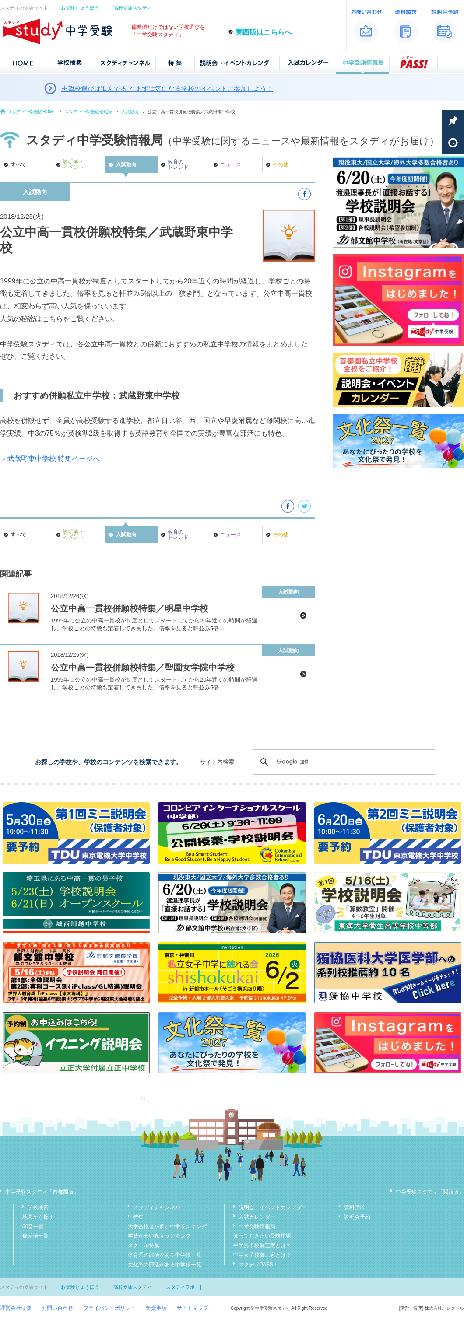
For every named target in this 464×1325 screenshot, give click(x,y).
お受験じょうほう (80, 7)
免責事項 (156, 1308)
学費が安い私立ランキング (159, 1236)
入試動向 (130, 111)
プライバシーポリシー (109, 1308)
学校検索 (38, 1207)
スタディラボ (180, 1287)
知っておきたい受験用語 (262, 1236)
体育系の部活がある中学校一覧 (164, 1255)
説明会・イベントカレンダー (273, 1207)
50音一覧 (33, 1227)
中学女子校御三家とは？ (262, 1255)
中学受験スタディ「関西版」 (430, 1192)
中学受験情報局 (257, 1227)
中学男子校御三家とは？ (262, 1245)
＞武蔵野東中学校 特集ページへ (50, 458)
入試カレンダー (257, 1217)
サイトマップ (192, 1308)
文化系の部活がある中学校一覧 (164, 1265)
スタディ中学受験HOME (31, 111)
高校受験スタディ (132, 7)
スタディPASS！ (258, 1265)
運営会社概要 (16, 1308)
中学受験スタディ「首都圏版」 (42, 1192)
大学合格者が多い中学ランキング (167, 1227)
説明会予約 (357, 1217)
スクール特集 (143, 1245)
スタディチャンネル (156, 1207)
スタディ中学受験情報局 (88, 111)
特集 (138, 1217)
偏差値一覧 (35, 1236)
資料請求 (354, 1207)
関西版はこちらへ (264, 32)
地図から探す (38, 1217)
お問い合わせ (57, 1308)
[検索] (342, 762)
